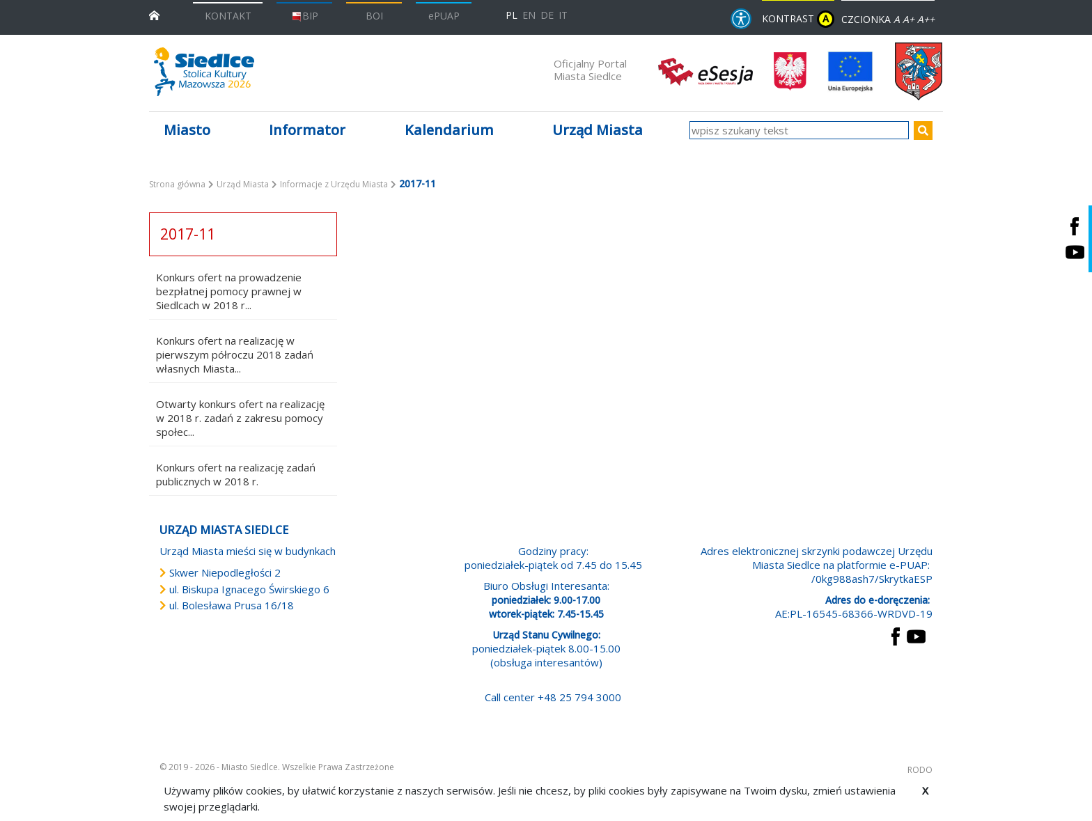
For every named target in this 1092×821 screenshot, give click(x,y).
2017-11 (187, 234)
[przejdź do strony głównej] (154, 14)
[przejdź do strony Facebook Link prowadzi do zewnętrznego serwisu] (895, 635)
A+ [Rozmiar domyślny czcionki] (908, 19)
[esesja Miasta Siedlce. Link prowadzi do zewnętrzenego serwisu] (705, 70)
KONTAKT (228, 15)
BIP (304, 15)
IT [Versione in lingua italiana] (563, 15)
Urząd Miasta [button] (597, 129)
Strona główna (177, 184)
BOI (374, 15)
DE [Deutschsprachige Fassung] (547, 15)
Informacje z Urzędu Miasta (334, 184)
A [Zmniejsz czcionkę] (897, 19)
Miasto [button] (187, 129)
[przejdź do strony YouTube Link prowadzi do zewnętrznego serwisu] (916, 635)
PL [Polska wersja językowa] (511, 15)
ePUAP (444, 15)
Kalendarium (449, 129)
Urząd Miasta (243, 184)
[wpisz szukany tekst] (799, 130)
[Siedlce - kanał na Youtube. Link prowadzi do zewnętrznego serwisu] (1074, 251)
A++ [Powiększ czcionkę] (926, 19)
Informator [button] (307, 129)
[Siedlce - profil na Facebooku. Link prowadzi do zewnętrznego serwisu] (1074, 226)
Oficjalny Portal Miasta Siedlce (590, 69)
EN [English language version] (529, 15)
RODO (920, 770)
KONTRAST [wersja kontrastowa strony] (798, 19)
